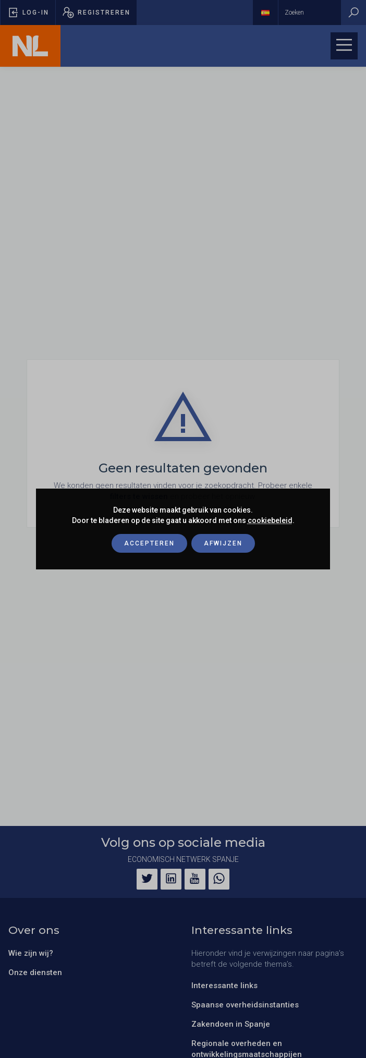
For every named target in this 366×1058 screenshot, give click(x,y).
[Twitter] (147, 879)
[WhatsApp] (219, 879)
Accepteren (149, 543)
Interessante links (224, 985)
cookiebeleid (270, 520)
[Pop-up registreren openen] (96, 12)
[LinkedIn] (171, 879)
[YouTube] (195, 879)
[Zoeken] (353, 12)
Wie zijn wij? (30, 953)
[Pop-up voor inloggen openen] (28, 12)
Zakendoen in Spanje (230, 1024)
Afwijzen (223, 543)
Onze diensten (35, 972)
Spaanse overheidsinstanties (245, 1005)
